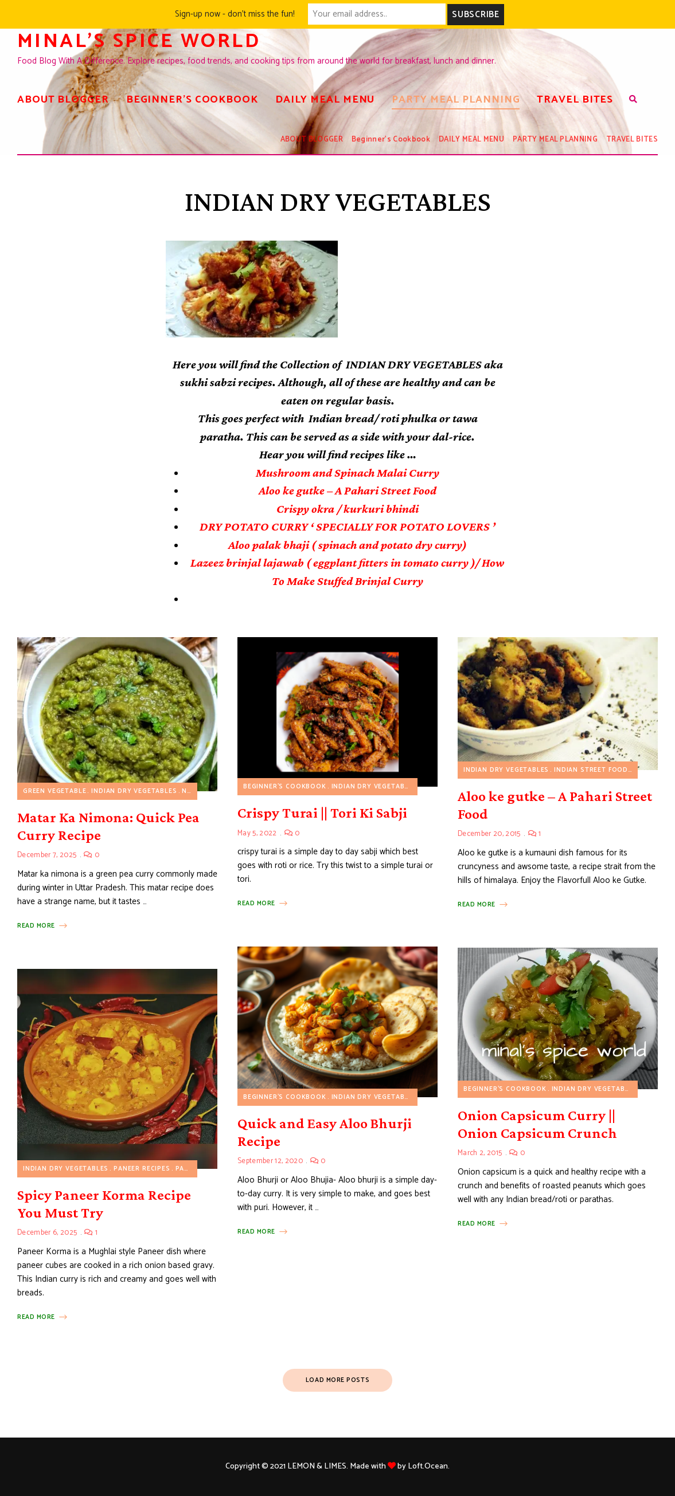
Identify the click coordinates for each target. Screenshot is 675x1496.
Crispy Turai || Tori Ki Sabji (322, 812)
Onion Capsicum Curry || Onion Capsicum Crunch (537, 1123)
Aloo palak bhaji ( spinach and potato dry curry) (347, 544)
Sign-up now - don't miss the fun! (235, 14)
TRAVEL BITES (575, 99)
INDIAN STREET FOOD (591, 769)
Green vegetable (54, 791)
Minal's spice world (142, 41)
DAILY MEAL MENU (325, 99)
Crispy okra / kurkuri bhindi (347, 508)
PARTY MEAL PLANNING (456, 99)
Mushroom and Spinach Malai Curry (347, 472)
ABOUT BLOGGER (63, 99)
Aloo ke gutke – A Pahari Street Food (347, 490)
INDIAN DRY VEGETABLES (134, 791)
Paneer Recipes (142, 1168)
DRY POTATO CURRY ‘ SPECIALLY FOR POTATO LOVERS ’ (347, 526)
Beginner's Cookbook (284, 787)
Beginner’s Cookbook (192, 99)
